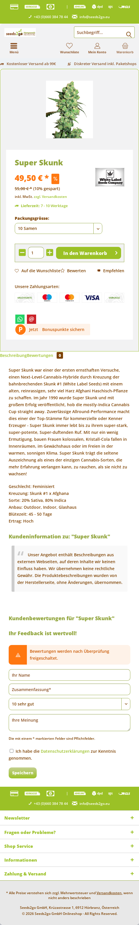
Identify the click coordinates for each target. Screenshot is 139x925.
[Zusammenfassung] (69, 689)
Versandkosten (109, 892)
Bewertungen (45, 355)
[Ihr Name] (69, 675)
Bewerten (73, 270)
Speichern (22, 772)
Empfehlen (110, 270)
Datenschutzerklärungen (65, 751)
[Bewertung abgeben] (69, 704)
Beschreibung (13, 355)
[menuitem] (125, 48)
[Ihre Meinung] (69, 722)
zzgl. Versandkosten (50, 196)
